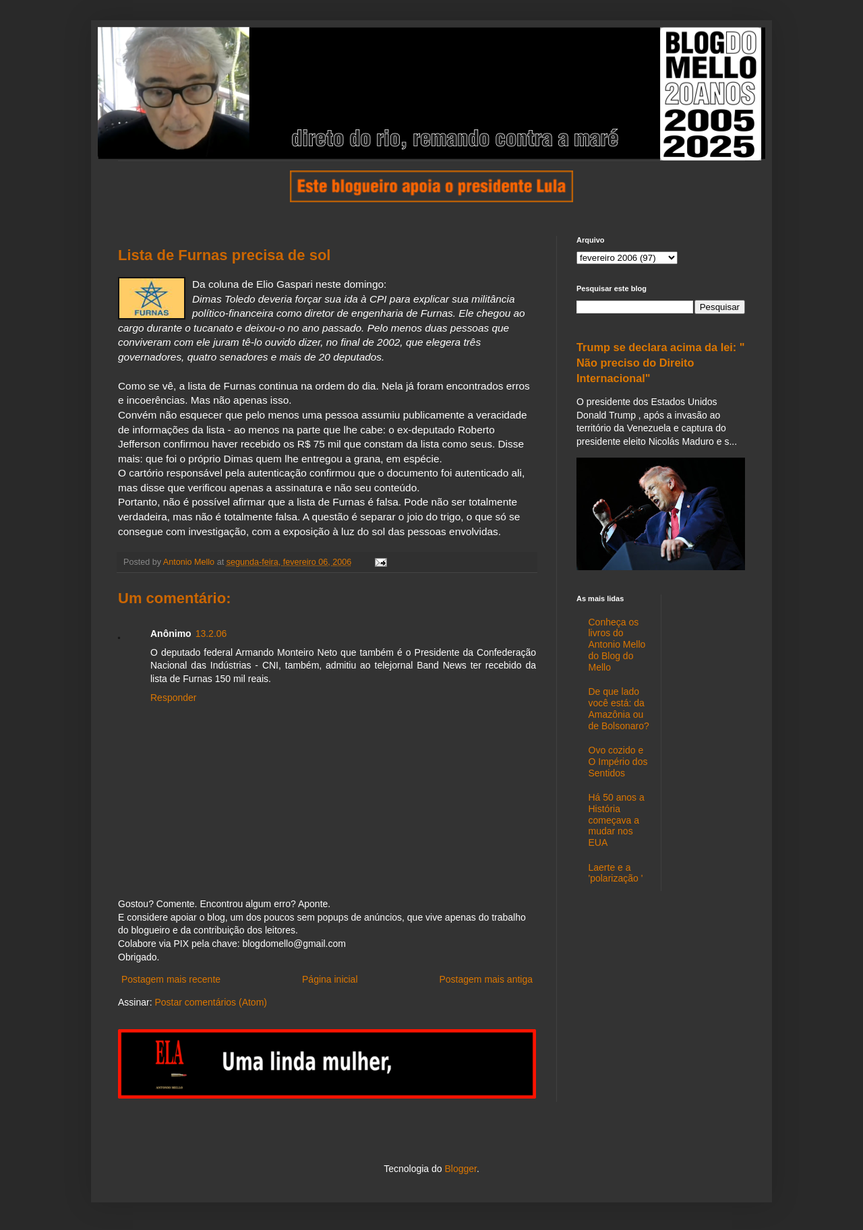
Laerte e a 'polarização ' (616, 873)
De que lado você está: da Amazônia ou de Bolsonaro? (619, 708)
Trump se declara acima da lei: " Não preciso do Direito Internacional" (660, 362)
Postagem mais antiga (486, 979)
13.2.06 (211, 633)
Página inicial (330, 979)
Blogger (460, 1168)
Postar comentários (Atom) (210, 1002)
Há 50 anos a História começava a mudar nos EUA (617, 820)
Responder (173, 697)
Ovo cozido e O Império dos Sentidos (618, 761)
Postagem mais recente (170, 979)
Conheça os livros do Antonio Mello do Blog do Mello (617, 645)
